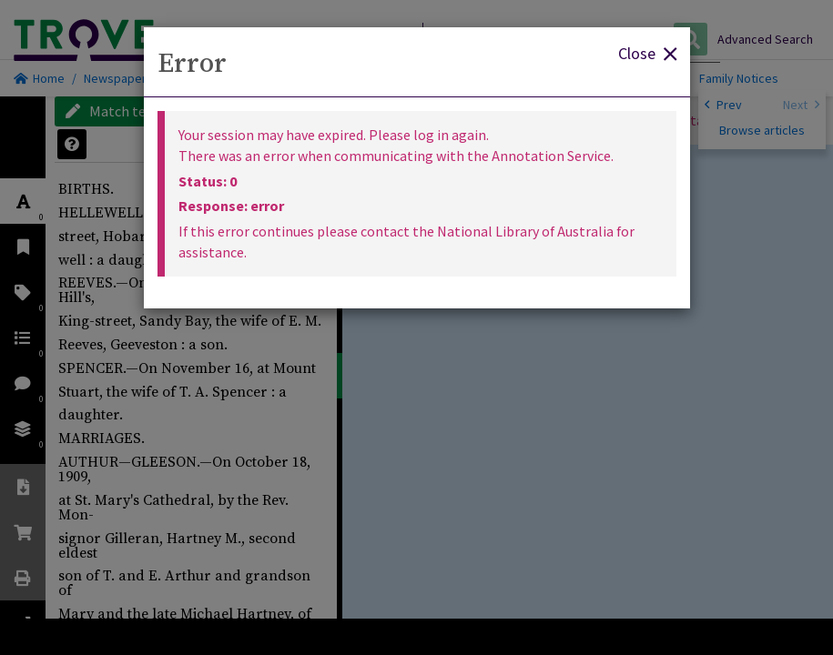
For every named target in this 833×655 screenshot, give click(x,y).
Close (647, 52)
